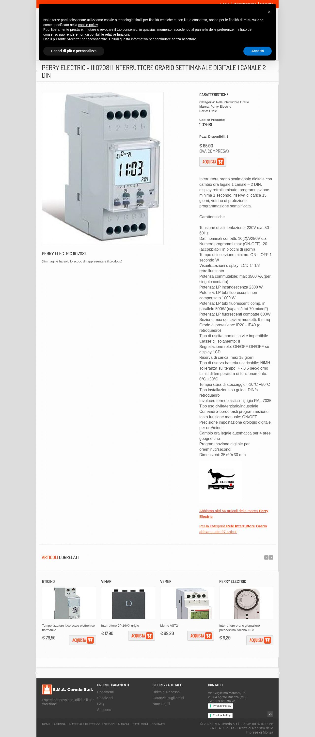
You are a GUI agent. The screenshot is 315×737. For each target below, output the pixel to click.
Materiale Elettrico (84, 724)
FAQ (100, 704)
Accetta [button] (257, 51)
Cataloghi (140, 724)
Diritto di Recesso (166, 692)
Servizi (109, 724)
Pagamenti (105, 692)
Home (46, 724)
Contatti (158, 724)
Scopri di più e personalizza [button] (73, 51)
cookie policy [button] (88, 25)
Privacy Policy (222, 705)
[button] (269, 12)
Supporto (104, 710)
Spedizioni (105, 698)
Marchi (123, 724)
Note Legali (161, 704)
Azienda (60, 724)
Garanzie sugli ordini (168, 698)
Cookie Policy (222, 715)
